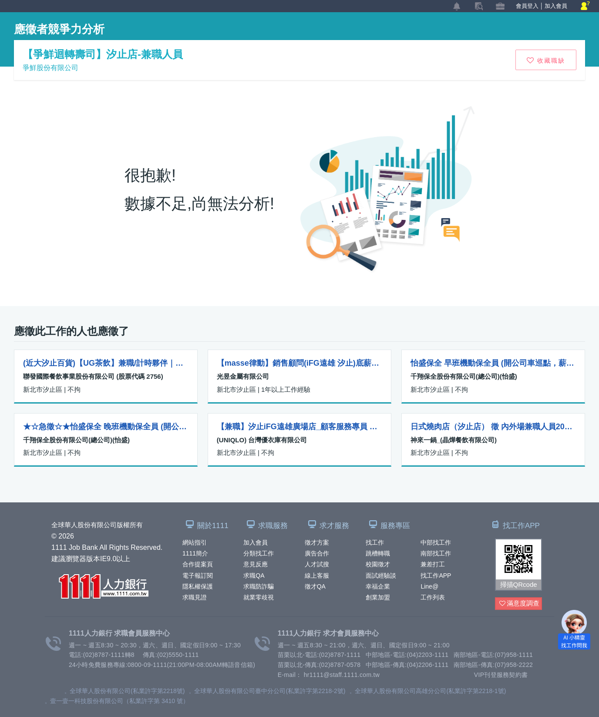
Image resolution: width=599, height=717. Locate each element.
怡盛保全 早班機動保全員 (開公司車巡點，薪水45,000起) (493, 363)
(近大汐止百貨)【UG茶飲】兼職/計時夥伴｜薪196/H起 (105, 363)
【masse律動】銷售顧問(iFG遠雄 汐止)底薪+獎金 (299, 363)
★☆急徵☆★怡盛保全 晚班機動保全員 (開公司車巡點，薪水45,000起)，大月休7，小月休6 (105, 426)
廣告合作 (317, 553)
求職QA (253, 575)
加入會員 (255, 542)
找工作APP (436, 575)
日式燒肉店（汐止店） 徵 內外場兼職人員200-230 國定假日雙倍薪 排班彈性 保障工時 (493, 426)
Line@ (429, 586)
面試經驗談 (381, 575)
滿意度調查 (519, 603)
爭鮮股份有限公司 (50, 67)
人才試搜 (317, 564)
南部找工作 (436, 553)
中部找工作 (436, 542)
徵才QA (315, 586)
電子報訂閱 (197, 575)
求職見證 (194, 597)
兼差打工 (433, 564)
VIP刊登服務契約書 (501, 674)
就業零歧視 (258, 597)
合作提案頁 (197, 564)
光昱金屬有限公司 (243, 376)
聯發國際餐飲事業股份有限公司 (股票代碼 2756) (93, 376)
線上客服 (317, 575)
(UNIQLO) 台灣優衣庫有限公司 (262, 440)
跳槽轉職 (378, 553)
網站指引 (194, 542)
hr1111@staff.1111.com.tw (342, 674)
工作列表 (433, 597)
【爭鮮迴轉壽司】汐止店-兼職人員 (103, 54)
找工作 (375, 542)
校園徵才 (378, 564)
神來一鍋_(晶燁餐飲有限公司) (454, 440)
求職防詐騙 (258, 586)
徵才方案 (317, 542)
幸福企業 (378, 586)
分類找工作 (258, 553)
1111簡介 (195, 553)
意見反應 (255, 564)
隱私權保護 (197, 586)
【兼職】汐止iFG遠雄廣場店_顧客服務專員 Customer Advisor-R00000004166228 (299, 426)
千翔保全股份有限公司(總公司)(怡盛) (464, 376)
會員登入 (527, 6)
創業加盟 (378, 597)
